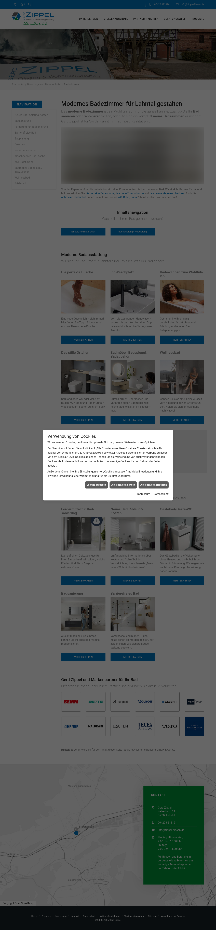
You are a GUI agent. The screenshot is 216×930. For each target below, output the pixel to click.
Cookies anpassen (96, 484)
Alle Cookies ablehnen (123, 484)
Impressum (143, 494)
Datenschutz (161, 494)
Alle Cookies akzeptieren (153, 484)
